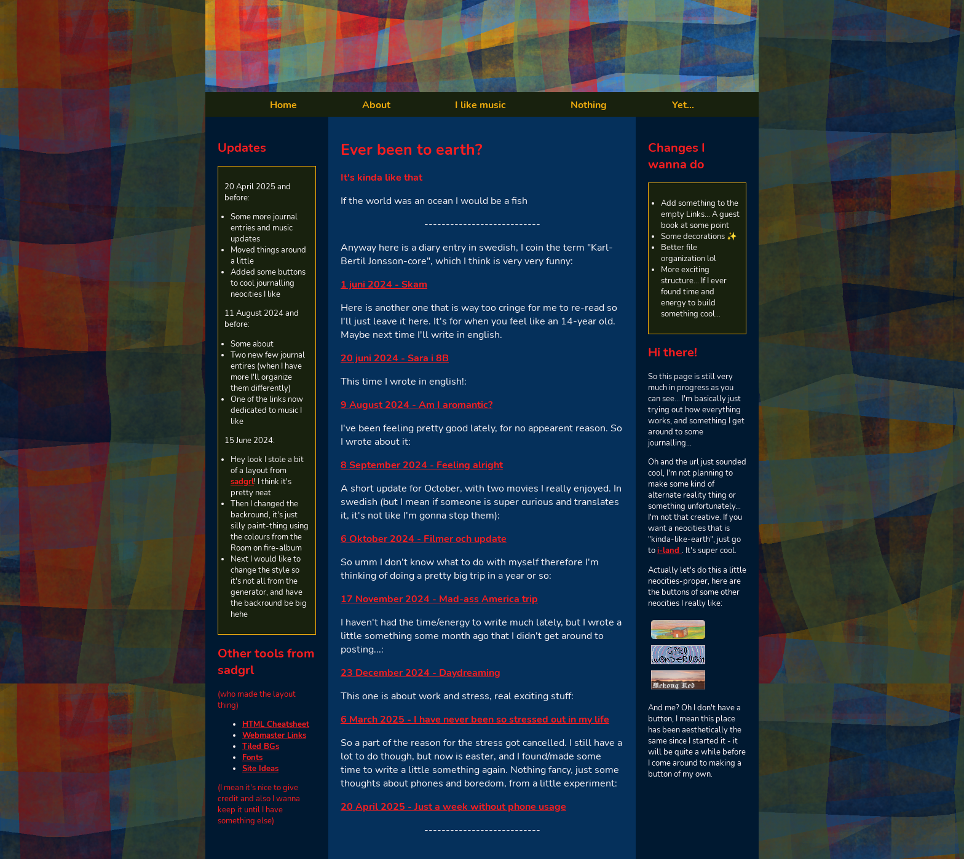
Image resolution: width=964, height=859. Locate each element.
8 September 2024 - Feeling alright (422, 465)
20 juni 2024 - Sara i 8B (395, 358)
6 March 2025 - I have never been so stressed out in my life (475, 719)
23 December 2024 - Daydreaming (420, 673)
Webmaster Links (274, 735)
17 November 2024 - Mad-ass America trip (439, 599)
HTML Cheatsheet (275, 724)
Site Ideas (260, 768)
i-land (669, 550)
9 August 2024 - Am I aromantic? (416, 405)
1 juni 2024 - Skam (384, 284)
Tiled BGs (260, 746)
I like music (480, 105)
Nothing (589, 105)
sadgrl (242, 481)
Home (283, 105)
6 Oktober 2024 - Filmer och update (424, 539)
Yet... (683, 105)
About (376, 105)
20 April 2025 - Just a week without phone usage (453, 807)
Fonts (252, 757)
